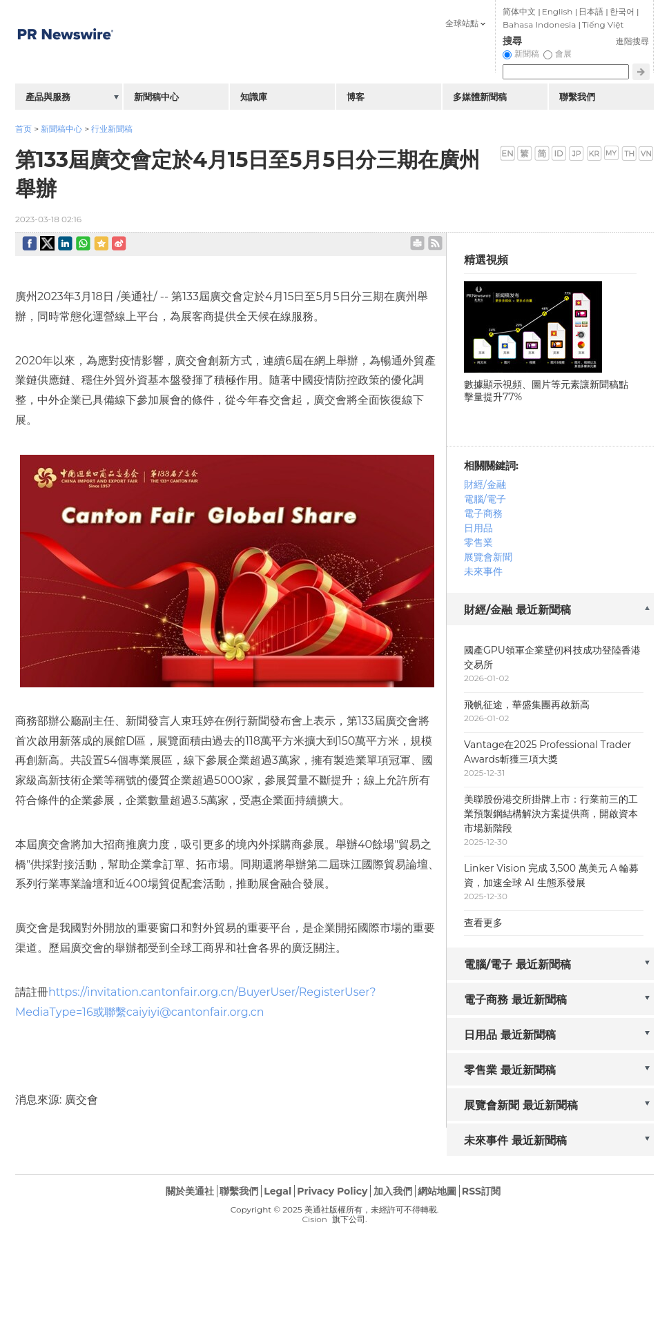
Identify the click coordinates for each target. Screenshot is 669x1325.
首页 (23, 129)
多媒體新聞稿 (480, 96)
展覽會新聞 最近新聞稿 (521, 1105)
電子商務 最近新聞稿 (515, 999)
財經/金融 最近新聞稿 (517, 609)
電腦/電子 (485, 499)
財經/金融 (485, 484)
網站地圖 (437, 1191)
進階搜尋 (632, 41)
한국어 (622, 11)
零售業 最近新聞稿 (510, 1070)
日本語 (591, 11)
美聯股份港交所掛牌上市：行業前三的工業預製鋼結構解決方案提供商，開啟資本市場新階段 (551, 813)
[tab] (550, 610)
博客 (356, 96)
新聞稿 (526, 53)
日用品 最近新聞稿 (510, 1034)
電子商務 (483, 513)
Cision (314, 1219)
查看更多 (483, 922)
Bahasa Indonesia (539, 24)
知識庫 (253, 96)
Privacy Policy (332, 1191)
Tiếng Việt (602, 24)
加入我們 (393, 1191)
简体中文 (519, 11)
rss (435, 243)
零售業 (478, 542)
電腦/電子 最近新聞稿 (517, 964)
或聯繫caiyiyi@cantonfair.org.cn (178, 1012)
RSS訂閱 (481, 1191)
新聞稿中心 (61, 129)
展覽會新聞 (488, 557)
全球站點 (461, 23)
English (557, 11)
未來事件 (483, 571)
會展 (563, 53)
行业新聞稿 (112, 129)
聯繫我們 (577, 96)
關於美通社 (190, 1191)
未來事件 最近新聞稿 (515, 1140)
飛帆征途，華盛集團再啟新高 (527, 704)
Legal (277, 1191)
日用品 (478, 528)
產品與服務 (48, 96)
